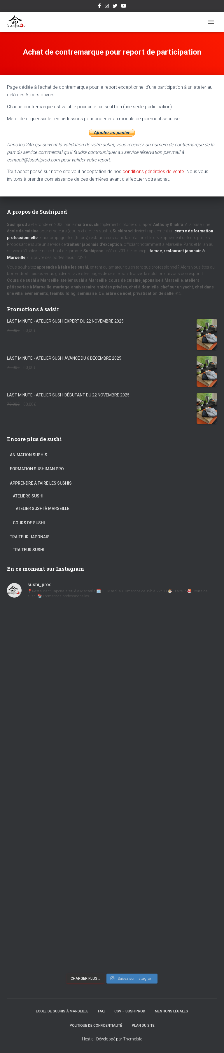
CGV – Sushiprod (129, 1011)
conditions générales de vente (153, 171)
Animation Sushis (28, 454)
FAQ (101, 1011)
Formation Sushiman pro (37, 469)
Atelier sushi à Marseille (42, 508)
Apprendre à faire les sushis (41, 483)
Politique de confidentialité (96, 1026)
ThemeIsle (132, 1039)
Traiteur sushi (28, 549)
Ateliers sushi (28, 496)
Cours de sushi (29, 523)
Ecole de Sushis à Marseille (62, 1011)
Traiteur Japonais (30, 537)
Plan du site (143, 1026)
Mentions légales (171, 1011)
